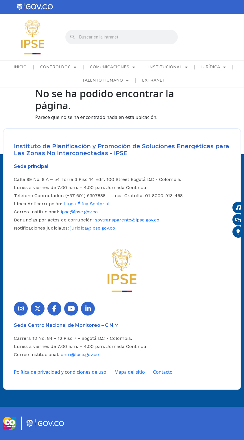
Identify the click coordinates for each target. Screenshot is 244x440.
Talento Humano (105, 80)
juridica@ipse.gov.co (92, 228)
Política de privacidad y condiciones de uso (60, 372)
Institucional (168, 67)
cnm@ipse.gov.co (80, 354)
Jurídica (213, 67)
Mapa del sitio (129, 372)
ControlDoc (58, 67)
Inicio (20, 67)
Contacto (163, 372)
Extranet (153, 80)
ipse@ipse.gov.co (79, 211)
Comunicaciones (112, 67)
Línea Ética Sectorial (87, 203)
